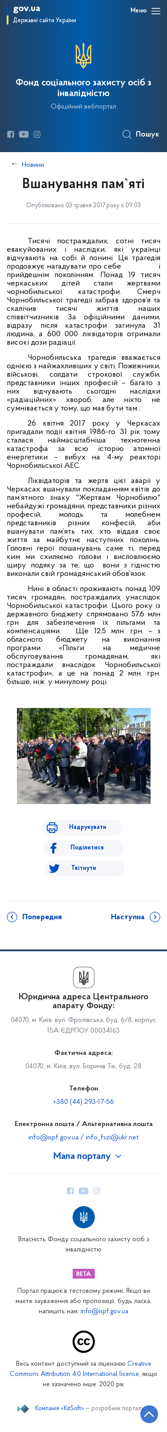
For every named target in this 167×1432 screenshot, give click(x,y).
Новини (33, 165)
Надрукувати (87, 827)
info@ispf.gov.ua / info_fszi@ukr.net (83, 1137)
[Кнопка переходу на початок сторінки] (149, 1414)
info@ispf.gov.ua (104, 1311)
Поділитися (87, 848)
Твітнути (83, 868)
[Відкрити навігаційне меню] (155, 11)
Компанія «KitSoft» (59, 1409)
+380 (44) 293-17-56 (83, 1102)
